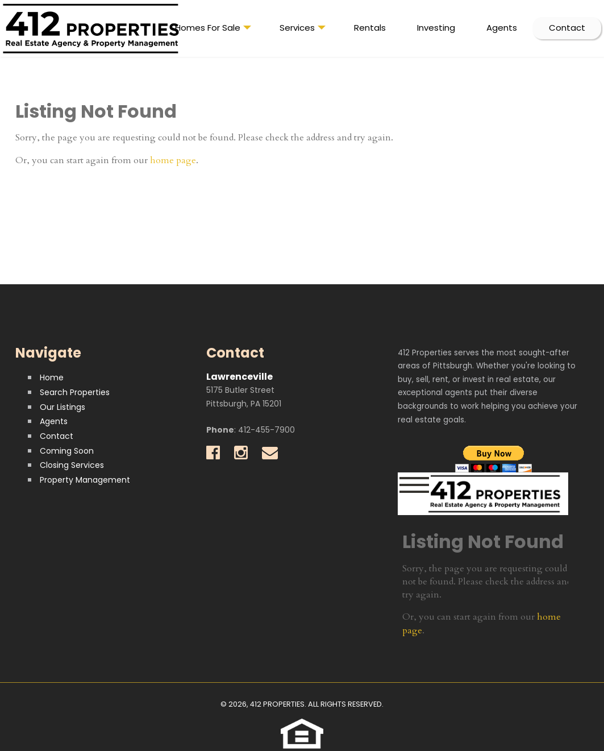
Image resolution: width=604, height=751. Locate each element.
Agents (501, 28)
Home (52, 377)
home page (173, 160)
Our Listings (62, 407)
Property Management (85, 480)
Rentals (370, 28)
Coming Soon (67, 451)
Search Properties (75, 392)
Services (303, 30)
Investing (436, 28)
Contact (567, 28)
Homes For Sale (213, 30)
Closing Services (72, 465)
